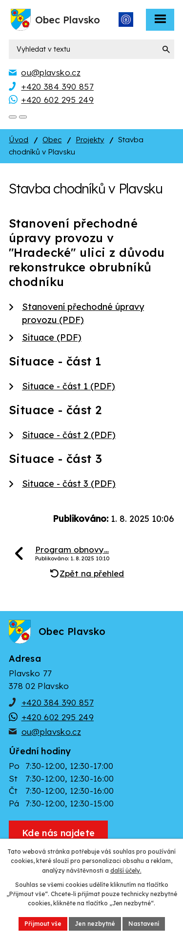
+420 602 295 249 (57, 717)
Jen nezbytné (95, 923)
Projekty (90, 139)
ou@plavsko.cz (51, 732)
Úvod (18, 139)
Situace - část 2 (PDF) (69, 434)
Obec (51, 139)
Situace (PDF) (51, 337)
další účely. (126, 870)
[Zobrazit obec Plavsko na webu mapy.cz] (58, 833)
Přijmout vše (42, 923)
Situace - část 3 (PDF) (69, 483)
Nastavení (143, 923)
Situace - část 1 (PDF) (68, 386)
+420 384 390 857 (57, 702)
